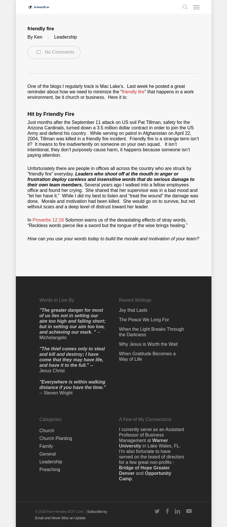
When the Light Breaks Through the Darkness (151, 332)
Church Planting (55, 438)
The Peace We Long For (144, 319)
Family (46, 446)
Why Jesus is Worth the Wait (148, 344)
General (47, 454)
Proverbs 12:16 (48, 220)
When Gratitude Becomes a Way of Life (147, 356)
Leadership (65, 37)
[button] (196, 7)
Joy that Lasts (133, 310)
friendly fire (133, 91)
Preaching (49, 469)
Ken (38, 37)
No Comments (54, 52)
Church (46, 430)
